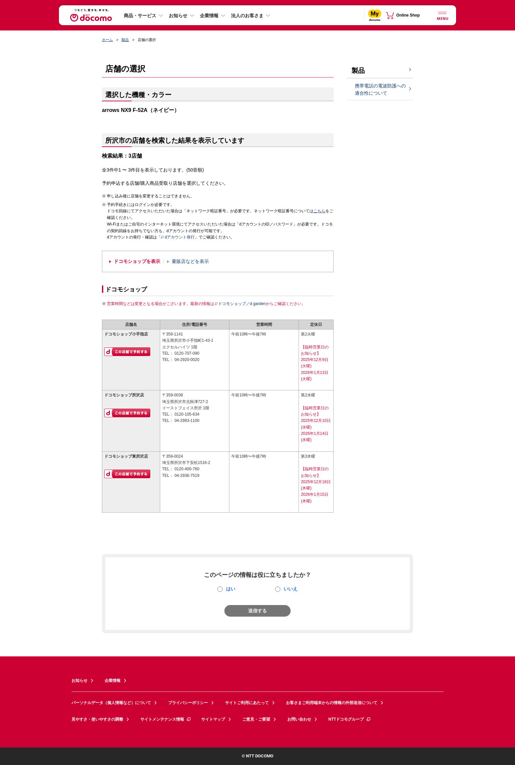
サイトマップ (213, 719)
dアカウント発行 (178, 237)
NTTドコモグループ (349, 719)
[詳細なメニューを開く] (442, 15)
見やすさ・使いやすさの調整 (97, 719)
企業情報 (209, 15)
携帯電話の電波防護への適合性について (380, 89)
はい (230, 588)
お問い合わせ (299, 719)
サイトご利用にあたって (247, 702)
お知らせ (178, 15)
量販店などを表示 (190, 261)
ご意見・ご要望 (256, 719)
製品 (125, 40)
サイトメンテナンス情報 (165, 719)
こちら (319, 211)
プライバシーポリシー (188, 702)
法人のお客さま (247, 15)
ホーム (107, 40)
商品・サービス (140, 15)
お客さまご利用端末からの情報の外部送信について (331, 702)
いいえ (291, 588)
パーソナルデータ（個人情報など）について (111, 702)
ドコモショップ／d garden (240, 303)
